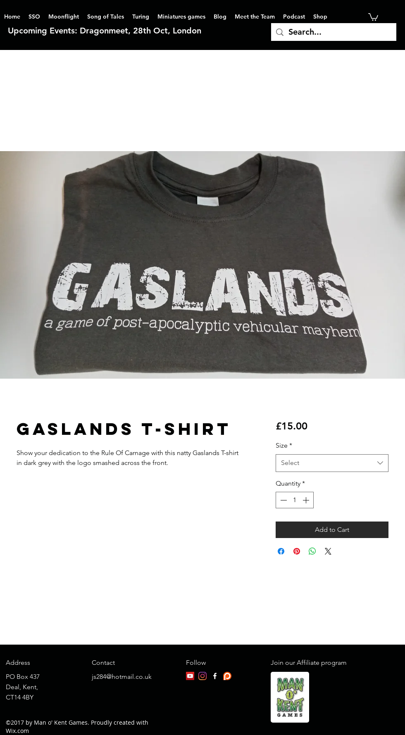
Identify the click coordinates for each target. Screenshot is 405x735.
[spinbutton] (294, 500)
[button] (373, 16)
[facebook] (215, 676)
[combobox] (332, 463)
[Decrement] (282, 500)
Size (284, 445)
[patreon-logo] (227, 676)
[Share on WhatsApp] (312, 551)
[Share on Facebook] (281, 551)
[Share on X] (328, 551)
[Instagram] (202, 676)
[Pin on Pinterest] (297, 551)
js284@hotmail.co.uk (122, 676)
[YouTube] (190, 676)
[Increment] (306, 500)
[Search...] (333, 32)
